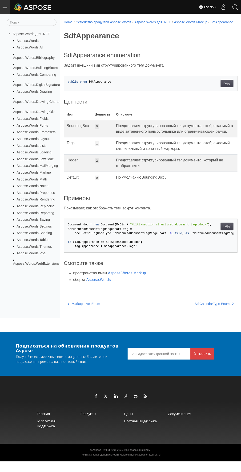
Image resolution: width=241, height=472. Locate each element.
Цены (128, 424)
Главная (43, 424)
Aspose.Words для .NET (31, 34)
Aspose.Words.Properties (36, 193)
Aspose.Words (28, 40)
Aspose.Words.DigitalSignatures (37, 85)
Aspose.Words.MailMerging (37, 166)
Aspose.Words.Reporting (35, 213)
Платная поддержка (140, 431)
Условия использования (134, 465)
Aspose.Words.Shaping (34, 233)
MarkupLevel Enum (84, 314)
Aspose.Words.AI (30, 47)
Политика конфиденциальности (99, 465)
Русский (207, 7)
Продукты (88, 424)
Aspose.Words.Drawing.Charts (36, 102)
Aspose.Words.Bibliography (34, 57)
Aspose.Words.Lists (32, 145)
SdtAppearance (78, 27)
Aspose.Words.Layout (33, 139)
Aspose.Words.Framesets (36, 132)
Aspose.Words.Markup (34, 172)
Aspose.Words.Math (32, 179)
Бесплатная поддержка (46, 434)
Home (68, 22)
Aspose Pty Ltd (101, 460)
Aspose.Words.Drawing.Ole (34, 112)
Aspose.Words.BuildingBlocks (35, 68)
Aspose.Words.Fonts (32, 125)
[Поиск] (31, 22)
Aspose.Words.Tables (33, 240)
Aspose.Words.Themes (34, 246)
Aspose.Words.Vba (31, 253)
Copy (214, 88)
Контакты (155, 465)
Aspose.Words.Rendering (36, 199)
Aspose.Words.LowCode (35, 159)
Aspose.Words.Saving (33, 219)
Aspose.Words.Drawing (34, 91)
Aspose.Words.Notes (32, 186)
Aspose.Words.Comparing (36, 74)
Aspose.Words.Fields (33, 118)
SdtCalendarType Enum (201, 314)
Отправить (202, 364)
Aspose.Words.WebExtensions (36, 263)
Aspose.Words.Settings (34, 226)
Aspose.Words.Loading (34, 152)
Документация (179, 424)
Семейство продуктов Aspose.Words (103, 22)
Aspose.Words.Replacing (36, 206)
